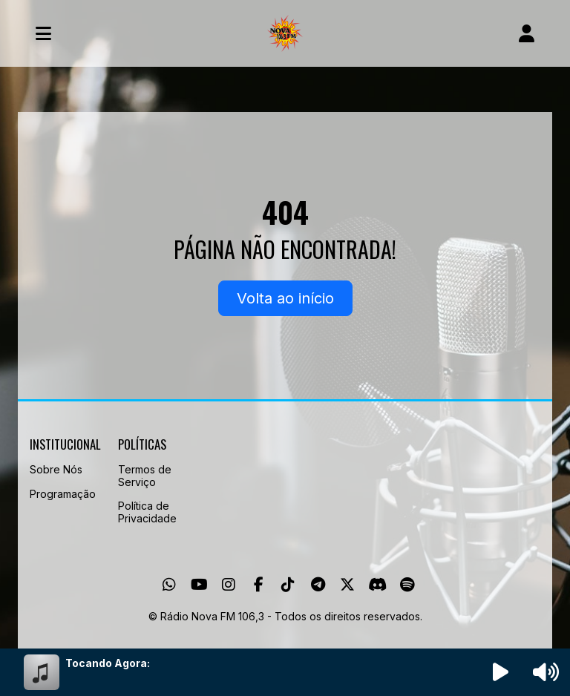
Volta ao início (285, 298)
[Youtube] (199, 585)
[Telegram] (318, 585)
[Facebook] (258, 585)
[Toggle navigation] (43, 33)
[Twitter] (347, 585)
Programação (63, 493)
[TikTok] (288, 585)
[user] (526, 33)
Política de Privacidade (147, 512)
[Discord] (377, 585)
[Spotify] (407, 585)
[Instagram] (228, 585)
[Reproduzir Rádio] (501, 672)
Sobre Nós (56, 469)
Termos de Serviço (144, 475)
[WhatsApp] (169, 585)
